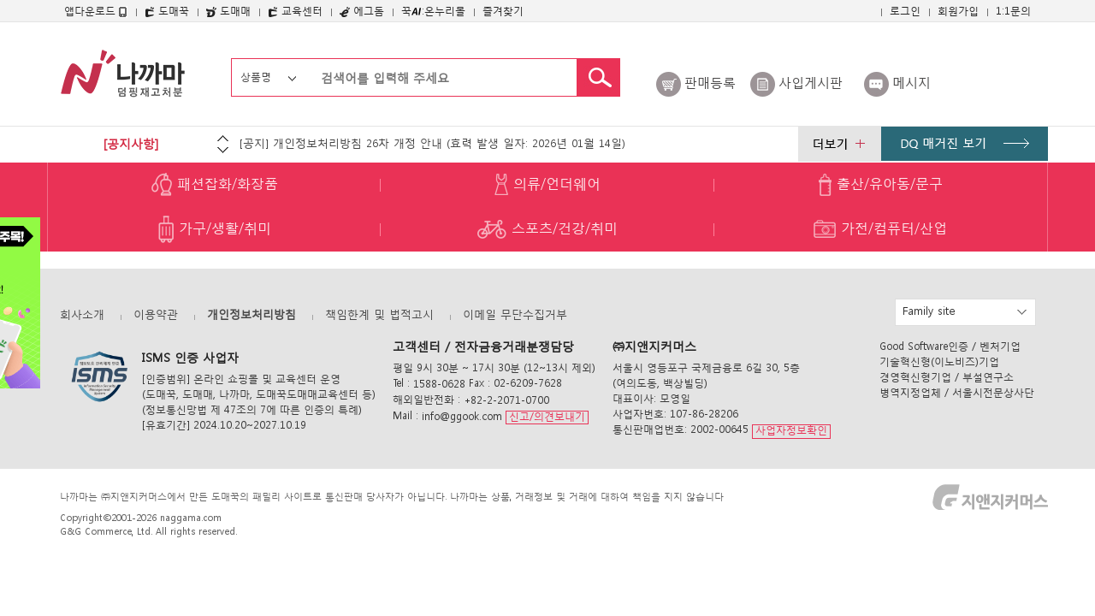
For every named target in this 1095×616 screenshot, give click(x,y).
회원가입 (958, 10)
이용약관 (155, 314)
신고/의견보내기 (547, 416)
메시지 (911, 82)
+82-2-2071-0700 (506, 400)
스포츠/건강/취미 (547, 229)
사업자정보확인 (791, 430)
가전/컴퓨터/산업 (880, 229)
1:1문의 (1013, 10)
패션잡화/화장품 (214, 184)
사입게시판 (810, 82)
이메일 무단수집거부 (515, 314)
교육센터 (295, 10)
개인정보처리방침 (251, 314)
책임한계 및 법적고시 (379, 314)
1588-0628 (439, 383)
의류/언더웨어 (547, 184)
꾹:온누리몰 (433, 10)
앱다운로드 (95, 11)
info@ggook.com (462, 416)
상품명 (255, 76)
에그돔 (362, 10)
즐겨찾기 (503, 10)
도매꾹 (167, 10)
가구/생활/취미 (214, 229)
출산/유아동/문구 (881, 184)
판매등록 (710, 82)
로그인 (905, 10)
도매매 (228, 10)
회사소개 (82, 314)
